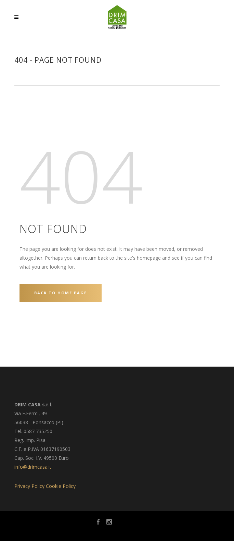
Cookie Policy (61, 486)
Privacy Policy (29, 486)
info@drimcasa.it (32, 467)
